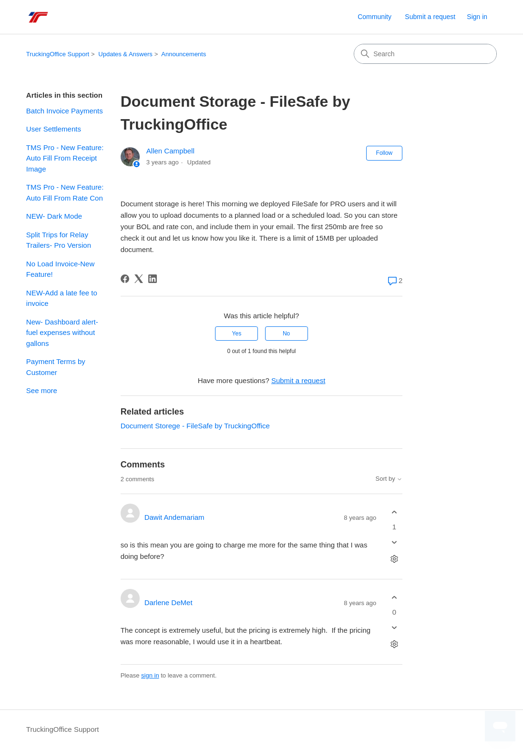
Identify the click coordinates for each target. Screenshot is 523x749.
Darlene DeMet (168, 602)
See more (41, 390)
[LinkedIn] (152, 278)
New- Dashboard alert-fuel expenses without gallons (62, 332)
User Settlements (53, 129)
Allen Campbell (170, 151)
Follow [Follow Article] (384, 153)
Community (374, 16)
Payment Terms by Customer (55, 366)
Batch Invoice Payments (64, 111)
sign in (150, 675)
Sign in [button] (477, 16)
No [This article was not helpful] (286, 333)
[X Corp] (138, 278)
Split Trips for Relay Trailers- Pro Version (58, 240)
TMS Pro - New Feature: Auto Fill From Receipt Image (65, 158)
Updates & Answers (125, 54)
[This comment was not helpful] (394, 542)
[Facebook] (125, 278)
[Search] (425, 53)
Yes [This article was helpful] (237, 333)
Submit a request (430, 16)
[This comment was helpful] (394, 512)
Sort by (389, 479)
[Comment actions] (394, 559)
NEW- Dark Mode (54, 216)
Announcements (183, 54)
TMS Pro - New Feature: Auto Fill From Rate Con (65, 192)
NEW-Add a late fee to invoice (61, 298)
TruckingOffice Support (57, 54)
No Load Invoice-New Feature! (60, 269)
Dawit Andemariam (174, 517)
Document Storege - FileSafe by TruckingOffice (195, 426)
